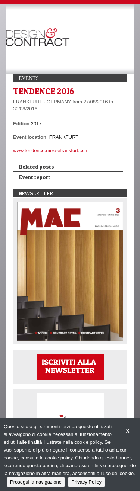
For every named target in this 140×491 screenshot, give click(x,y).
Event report (34, 177)
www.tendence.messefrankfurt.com (50, 150)
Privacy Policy (86, 482)
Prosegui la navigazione (36, 482)
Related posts (36, 166)
